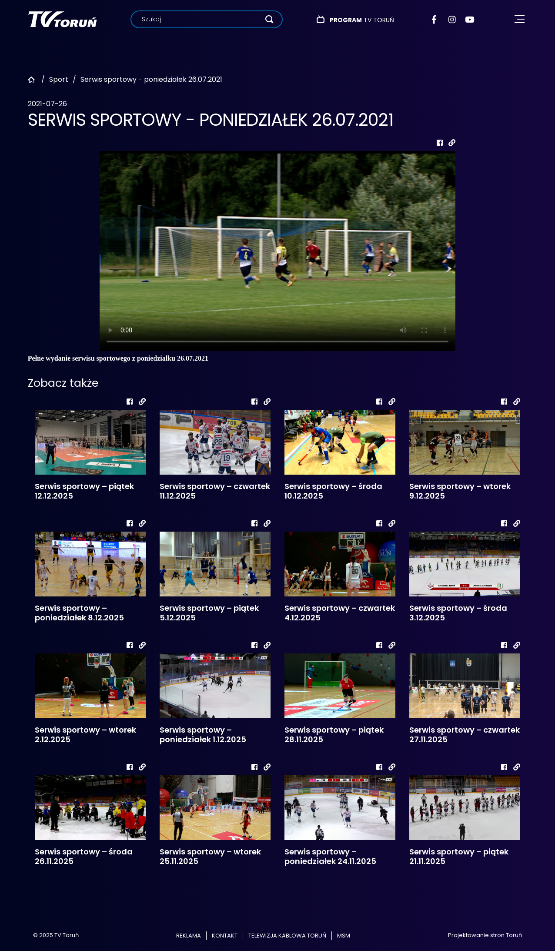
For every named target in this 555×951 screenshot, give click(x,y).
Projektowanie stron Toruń (485, 935)
